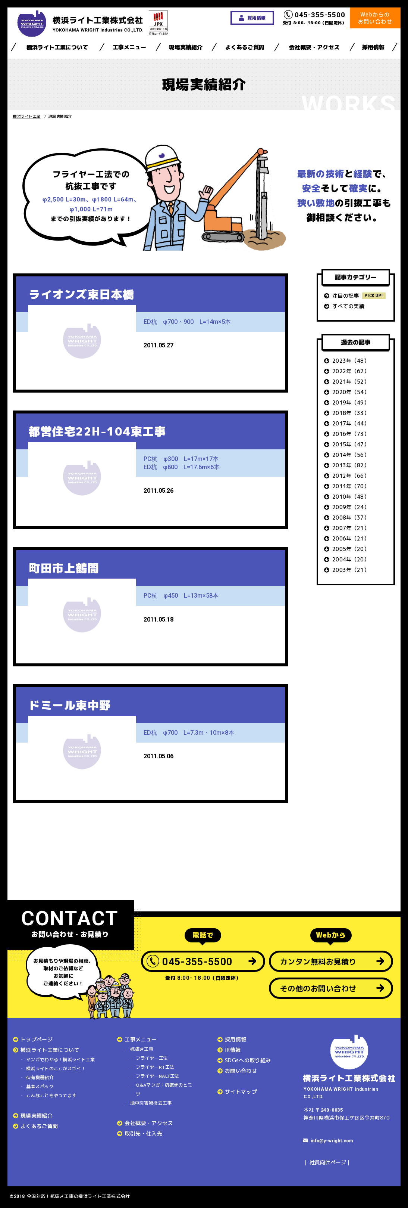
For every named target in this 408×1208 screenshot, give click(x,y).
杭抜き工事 (141, 1049)
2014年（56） (350, 454)
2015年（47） (350, 444)
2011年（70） (350, 486)
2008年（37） (350, 517)
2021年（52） (350, 381)
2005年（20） (350, 548)
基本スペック (40, 1086)
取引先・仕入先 (143, 1133)
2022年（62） (350, 371)
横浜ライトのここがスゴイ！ (56, 1068)
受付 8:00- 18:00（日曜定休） (314, 18)
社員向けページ (328, 1162)
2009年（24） (350, 507)
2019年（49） (350, 402)
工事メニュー (129, 47)
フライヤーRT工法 (155, 1067)
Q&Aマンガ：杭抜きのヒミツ (164, 1089)
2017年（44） (350, 423)
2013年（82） (350, 465)
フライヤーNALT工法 (157, 1076)
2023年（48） (350, 360)
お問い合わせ (241, 1070)
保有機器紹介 (40, 1077)
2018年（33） (350, 412)
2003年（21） (350, 569)
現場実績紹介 (186, 47)
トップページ (37, 1039)
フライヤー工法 (152, 1058)
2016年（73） (350, 433)
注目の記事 (345, 295)
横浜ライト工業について (57, 47)
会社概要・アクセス (314, 47)
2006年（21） (350, 538)
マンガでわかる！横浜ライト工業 (60, 1059)
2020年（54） (350, 392)
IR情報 (233, 1049)
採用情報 (373, 47)
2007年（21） (350, 528)
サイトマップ (241, 1091)
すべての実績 (348, 306)
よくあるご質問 (244, 47)
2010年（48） (350, 496)
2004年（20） (350, 559)
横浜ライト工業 (27, 116)
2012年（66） (350, 475)
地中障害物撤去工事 (151, 1103)
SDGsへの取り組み (248, 1060)
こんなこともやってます (51, 1095)
